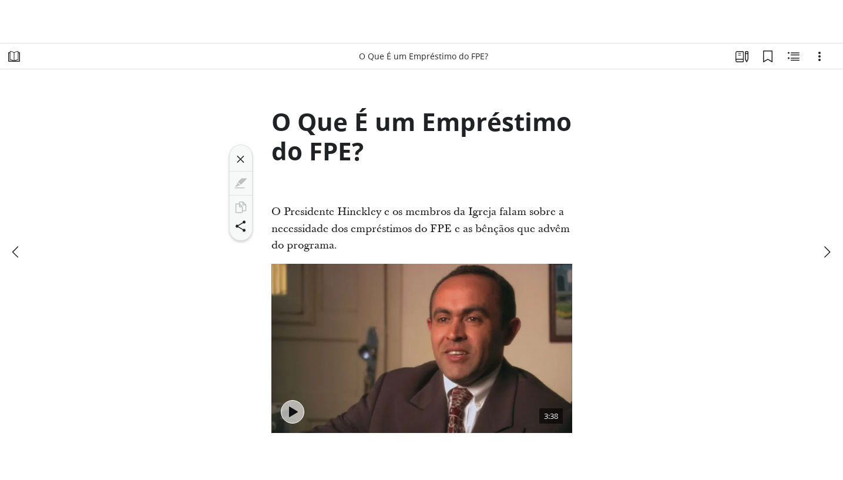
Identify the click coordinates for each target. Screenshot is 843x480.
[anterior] (16, 252)
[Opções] (819, 56)
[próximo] (826, 252)
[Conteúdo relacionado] (793, 56)
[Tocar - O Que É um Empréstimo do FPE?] (292, 412)
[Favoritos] (768, 56)
